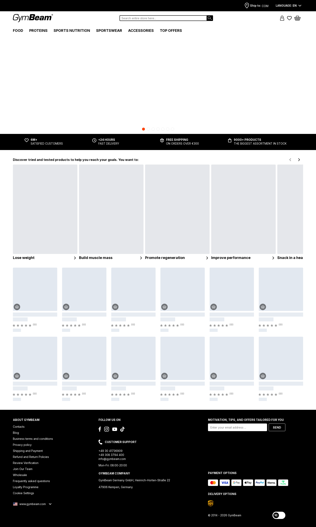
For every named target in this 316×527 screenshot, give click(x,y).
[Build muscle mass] (111, 212)
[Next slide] (299, 160)
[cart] (298, 18)
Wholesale (20, 475)
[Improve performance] (243, 212)
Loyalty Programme (25, 487)
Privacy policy (22, 444)
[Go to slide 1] (143, 129)
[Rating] (24, 325)
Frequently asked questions (31, 481)
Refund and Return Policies (31, 457)
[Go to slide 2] (148, 129)
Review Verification (25, 463)
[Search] (210, 18)
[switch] (278, 515)
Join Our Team (22, 469)
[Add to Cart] (17, 307)
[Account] (282, 18)
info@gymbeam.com (112, 459)
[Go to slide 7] (172, 129)
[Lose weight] (45, 212)
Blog (16, 432)
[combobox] (166, 18)
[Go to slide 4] (158, 129)
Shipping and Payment (28, 450)
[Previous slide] (290, 160)
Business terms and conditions (33, 438)
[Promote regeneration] (177, 212)
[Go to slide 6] (167, 129)
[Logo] (33, 18)
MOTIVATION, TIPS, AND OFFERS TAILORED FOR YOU (246, 419)
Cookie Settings (23, 493)
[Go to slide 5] (162, 129)
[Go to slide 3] (153, 129)
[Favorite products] (289, 18)
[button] (282, 18)
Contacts (19, 426)
